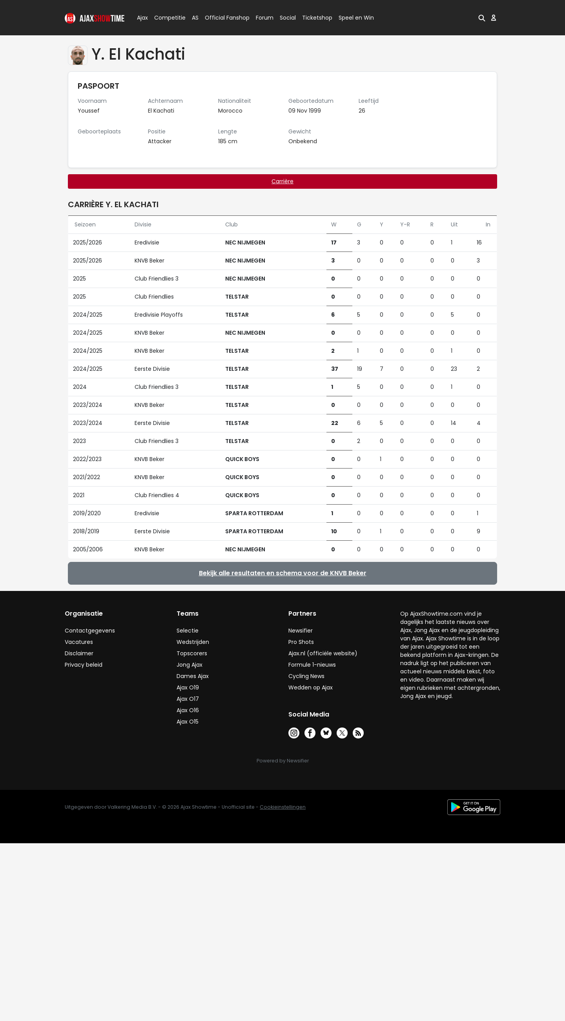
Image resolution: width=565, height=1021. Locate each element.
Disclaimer (79, 653)
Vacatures (79, 642)
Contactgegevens (90, 630)
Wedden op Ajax (310, 687)
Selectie (188, 630)
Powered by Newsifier (283, 760)
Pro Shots (301, 642)
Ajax (142, 18)
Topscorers (192, 653)
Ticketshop (317, 18)
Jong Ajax (189, 665)
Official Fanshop (222, 18)
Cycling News (306, 676)
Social (286, 18)
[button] (481, 17)
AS (195, 18)
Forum (264, 18)
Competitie (166, 18)
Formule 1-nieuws (312, 665)
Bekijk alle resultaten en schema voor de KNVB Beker (282, 573)
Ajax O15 (188, 722)
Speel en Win (356, 18)
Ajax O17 (188, 699)
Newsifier (300, 630)
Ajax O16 (188, 710)
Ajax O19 (188, 687)
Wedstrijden (193, 642)
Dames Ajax (193, 676)
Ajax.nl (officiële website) (322, 653)
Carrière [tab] (282, 181)
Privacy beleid (83, 665)
